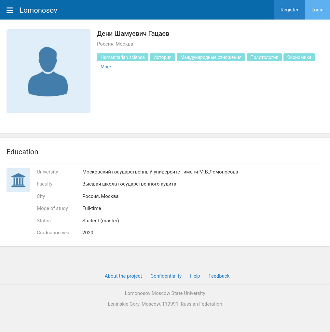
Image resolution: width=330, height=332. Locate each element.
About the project (123, 276)
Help (195, 276)
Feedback (219, 276)
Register (289, 10)
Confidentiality (166, 276)
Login (317, 10)
